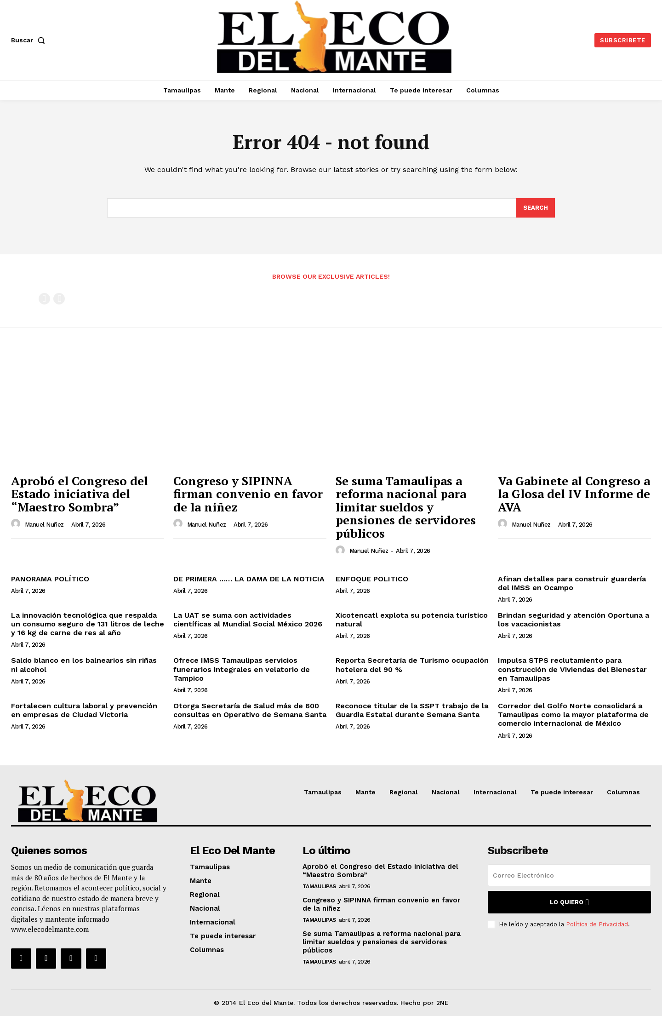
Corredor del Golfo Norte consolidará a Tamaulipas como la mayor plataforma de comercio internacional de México (573, 714)
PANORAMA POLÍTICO (50, 578)
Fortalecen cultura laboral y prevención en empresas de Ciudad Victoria (84, 710)
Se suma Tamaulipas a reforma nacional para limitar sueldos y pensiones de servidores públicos (406, 507)
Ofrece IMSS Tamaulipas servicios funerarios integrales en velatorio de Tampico (241, 669)
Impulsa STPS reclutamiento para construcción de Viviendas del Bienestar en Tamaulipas (572, 669)
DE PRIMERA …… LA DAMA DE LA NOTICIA (249, 578)
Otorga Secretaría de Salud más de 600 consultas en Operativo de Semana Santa (249, 710)
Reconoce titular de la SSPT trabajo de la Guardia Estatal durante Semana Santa (412, 710)
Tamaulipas (319, 886)
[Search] (535, 208)
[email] (569, 875)
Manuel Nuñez (44, 524)
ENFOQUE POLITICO (372, 578)
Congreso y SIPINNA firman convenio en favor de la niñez (248, 494)
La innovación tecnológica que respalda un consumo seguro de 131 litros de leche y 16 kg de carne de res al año (87, 624)
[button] (30, 40)
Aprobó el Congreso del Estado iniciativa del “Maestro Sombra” (79, 494)
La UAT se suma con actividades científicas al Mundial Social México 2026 (247, 619)
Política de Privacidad (597, 924)
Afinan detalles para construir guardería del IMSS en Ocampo (572, 583)
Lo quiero (569, 902)
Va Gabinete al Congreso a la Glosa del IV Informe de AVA (574, 494)
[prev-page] (44, 298)
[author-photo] (17, 524)
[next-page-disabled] (59, 298)
